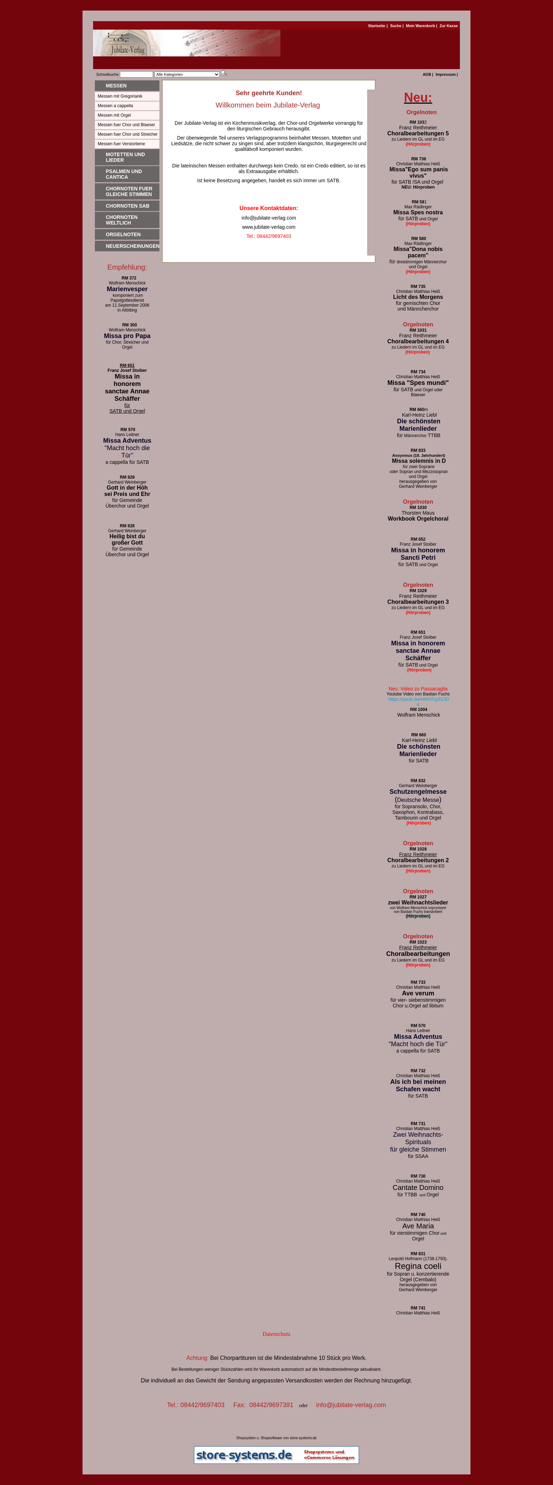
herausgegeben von (418, 481)
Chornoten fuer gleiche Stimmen (129, 191)
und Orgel (418, 564)
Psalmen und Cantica (124, 174)
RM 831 (418, 1253)
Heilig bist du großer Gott (127, 539)
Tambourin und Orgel (418, 818)
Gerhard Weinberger (418, 486)
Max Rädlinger (418, 206)
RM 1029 (418, 590)
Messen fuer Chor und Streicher (128, 134)
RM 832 (418, 780)
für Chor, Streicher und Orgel (127, 345)
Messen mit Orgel (114, 115)
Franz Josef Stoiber (127, 370)
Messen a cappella (115, 105)
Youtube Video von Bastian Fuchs (418, 694)
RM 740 (418, 1214)
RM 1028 (418, 849)
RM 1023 (418, 942)
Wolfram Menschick (127, 283)
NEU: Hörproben (418, 187)
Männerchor (418, 435)
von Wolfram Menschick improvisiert (418, 908)
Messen (116, 85)
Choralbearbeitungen (418, 953)
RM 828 (127, 525)
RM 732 (418, 1070)
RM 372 (127, 278)
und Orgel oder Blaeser (418, 392)
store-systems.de (303, 1438)
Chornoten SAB (128, 206)
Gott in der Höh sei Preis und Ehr (127, 491)
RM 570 (127, 429)
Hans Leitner (127, 434)
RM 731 (418, 1123)
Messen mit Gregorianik (120, 96)
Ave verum (418, 993)
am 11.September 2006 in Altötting (127, 308)
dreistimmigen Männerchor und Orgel (417, 264)
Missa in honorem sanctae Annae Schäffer (127, 387)
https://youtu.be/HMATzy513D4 (418, 702)
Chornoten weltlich (122, 220)
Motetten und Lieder (125, 157)
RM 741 (418, 1308)
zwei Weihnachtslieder (418, 903)
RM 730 (418, 1176)
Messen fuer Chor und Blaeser (126, 124)
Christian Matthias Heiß (418, 291)
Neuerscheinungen (132, 246)
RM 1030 (418, 507)
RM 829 (127, 477)
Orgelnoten (123, 234)
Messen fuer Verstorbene (121, 143)
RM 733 (418, 982)
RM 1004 (418, 709)
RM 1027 (418, 897)
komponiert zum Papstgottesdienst (127, 298)
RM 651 (127, 365)
